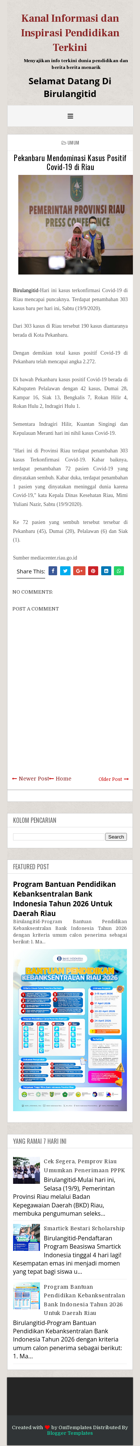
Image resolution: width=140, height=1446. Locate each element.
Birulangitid (25, 290)
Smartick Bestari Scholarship (84, 1228)
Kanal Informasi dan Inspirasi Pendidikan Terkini (70, 33)
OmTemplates (75, 1427)
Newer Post (34, 779)
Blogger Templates (70, 1433)
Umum (73, 142)
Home (63, 779)
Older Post (110, 779)
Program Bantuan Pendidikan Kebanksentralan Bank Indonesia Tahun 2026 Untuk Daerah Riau (64, 898)
